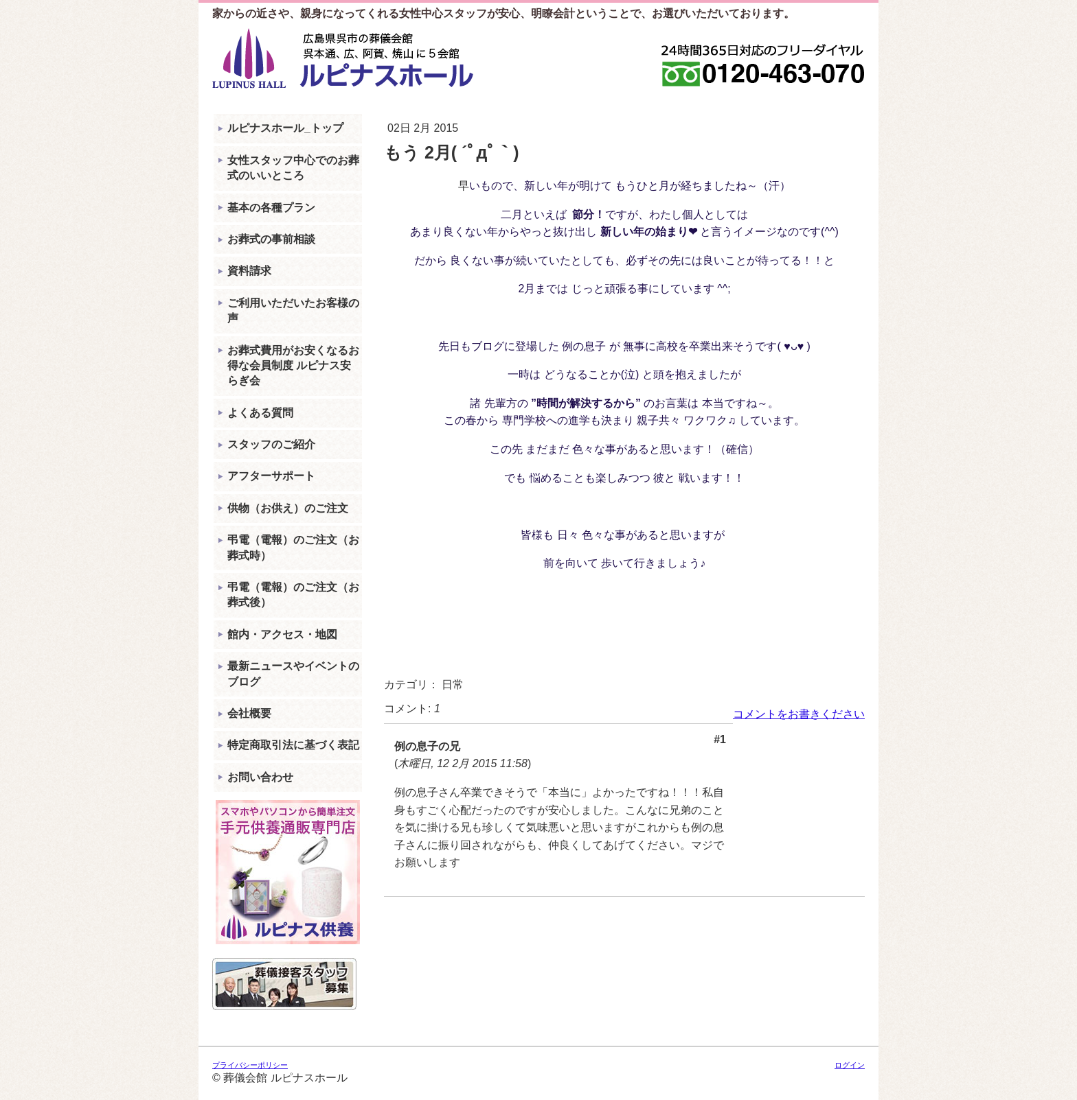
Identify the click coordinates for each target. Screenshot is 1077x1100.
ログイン (850, 1065)
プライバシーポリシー (250, 1065)
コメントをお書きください (799, 714)
